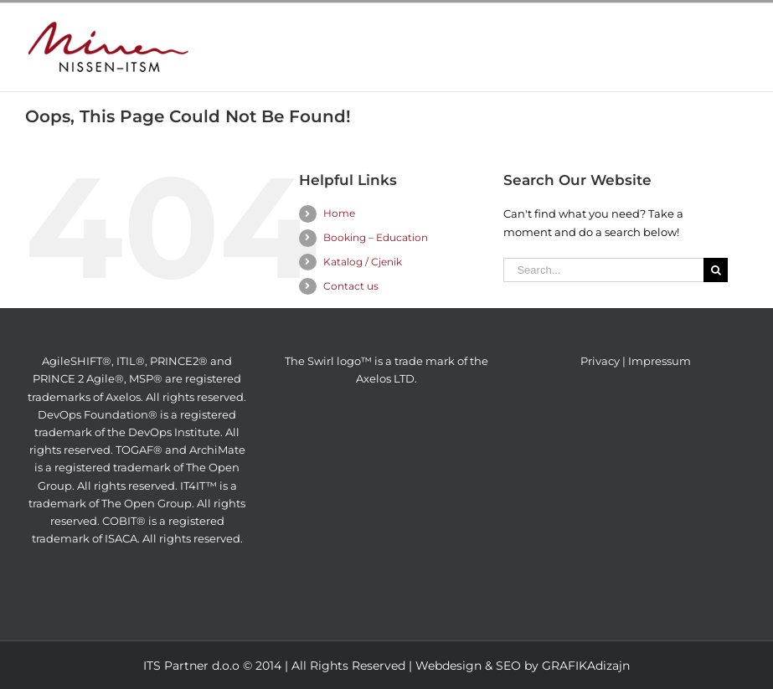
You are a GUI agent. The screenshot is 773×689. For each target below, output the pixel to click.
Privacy (600, 361)
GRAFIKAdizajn (586, 665)
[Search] (715, 270)
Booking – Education (375, 237)
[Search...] (603, 270)
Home (339, 213)
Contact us (351, 286)
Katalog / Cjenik (362, 261)
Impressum (659, 361)
